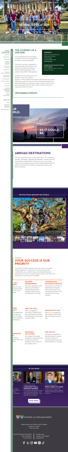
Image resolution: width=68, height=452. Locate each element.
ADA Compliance (26, 436)
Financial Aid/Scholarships (5, 72)
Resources (7, 54)
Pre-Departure (6, 79)
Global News (6, 57)
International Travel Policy (6, 76)
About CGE (7, 59)
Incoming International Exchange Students (6, 89)
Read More (33, 401)
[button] (61, 2)
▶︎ (62, 239)
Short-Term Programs (7, 67)
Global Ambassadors (6, 94)
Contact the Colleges (42, 436)
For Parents (7, 85)
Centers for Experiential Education (7, 106)
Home (8, 102)
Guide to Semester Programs (7, 63)
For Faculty (7, 83)
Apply (50, 2)
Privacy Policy (27, 438)
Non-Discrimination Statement (22, 434)
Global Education (6, 51)
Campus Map (40, 434)
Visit (44, 2)
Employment (40, 438)
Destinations (7, 69)
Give (56, 2)
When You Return (5, 81)
